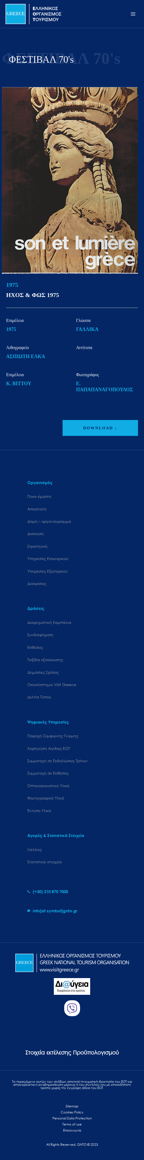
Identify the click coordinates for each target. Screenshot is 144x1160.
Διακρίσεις (36, 583)
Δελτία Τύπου (39, 696)
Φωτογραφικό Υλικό (45, 798)
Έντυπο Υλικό (39, 810)
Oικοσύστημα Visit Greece (51, 684)
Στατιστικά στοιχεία (44, 861)
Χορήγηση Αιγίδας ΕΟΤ (48, 748)
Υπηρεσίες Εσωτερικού (47, 558)
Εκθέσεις (35, 647)
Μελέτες (34, 849)
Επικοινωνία (72, 1130)
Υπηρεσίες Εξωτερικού (47, 571)
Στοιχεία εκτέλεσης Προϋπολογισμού (72, 1052)
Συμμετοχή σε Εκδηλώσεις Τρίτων (57, 760)
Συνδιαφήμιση (40, 634)
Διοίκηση (35, 533)
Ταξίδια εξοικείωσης (45, 659)
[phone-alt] (47, 891)
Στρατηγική (37, 546)
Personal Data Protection (72, 1118)
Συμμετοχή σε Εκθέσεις (48, 773)
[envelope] (52, 911)
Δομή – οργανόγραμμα (49, 521)
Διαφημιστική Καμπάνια (49, 622)
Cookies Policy (72, 1112)
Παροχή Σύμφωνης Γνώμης (52, 735)
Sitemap (72, 1106)
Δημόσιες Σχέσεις (43, 672)
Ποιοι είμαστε (39, 496)
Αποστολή (36, 509)
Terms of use (72, 1124)
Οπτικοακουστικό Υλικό (48, 785)
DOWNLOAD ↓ (100, 428)
